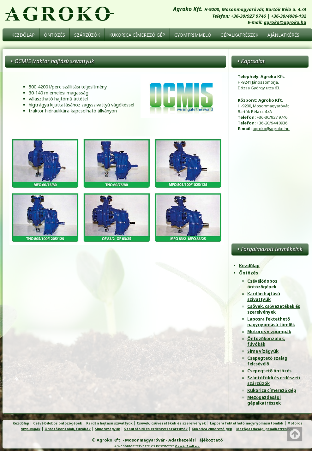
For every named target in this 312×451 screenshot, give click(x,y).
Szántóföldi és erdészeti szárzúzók (156, 429)
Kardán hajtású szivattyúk (263, 296)
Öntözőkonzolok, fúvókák (68, 429)
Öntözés (54, 35)
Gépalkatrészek (239, 35)
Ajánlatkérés (283, 35)
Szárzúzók (87, 35)
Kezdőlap (23, 35)
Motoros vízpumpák (269, 331)
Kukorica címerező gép (137, 35)
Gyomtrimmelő (192, 35)
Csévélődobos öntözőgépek (262, 284)
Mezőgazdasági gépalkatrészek (264, 400)
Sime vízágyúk (263, 351)
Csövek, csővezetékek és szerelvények (273, 309)
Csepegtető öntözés (269, 371)
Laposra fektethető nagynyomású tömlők (271, 322)
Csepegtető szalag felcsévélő (267, 361)
